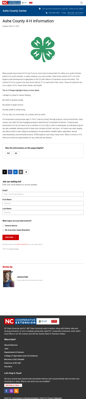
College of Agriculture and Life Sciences (21, 356)
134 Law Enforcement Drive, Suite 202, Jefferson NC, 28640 (61, 9)
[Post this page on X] (4, 172)
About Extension (11, 345)
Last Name (6, 209)
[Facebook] (6, 391)
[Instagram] (11, 391)
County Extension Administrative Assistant (30, 280)
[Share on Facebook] (10, 172)
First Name (6, 199)
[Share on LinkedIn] (15, 172)
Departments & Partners (14, 352)
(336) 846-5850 (53, 13)
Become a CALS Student (14, 359)
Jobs (6, 349)
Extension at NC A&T (12, 363)
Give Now (8, 367)
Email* (5, 190)
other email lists (21, 244)
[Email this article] (21, 172)
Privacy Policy (14, 249)
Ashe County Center (15, 10)
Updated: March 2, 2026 (10, 26)
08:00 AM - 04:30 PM (75, 13)
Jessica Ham (22, 277)
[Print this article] (26, 172)
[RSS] (16, 391)
